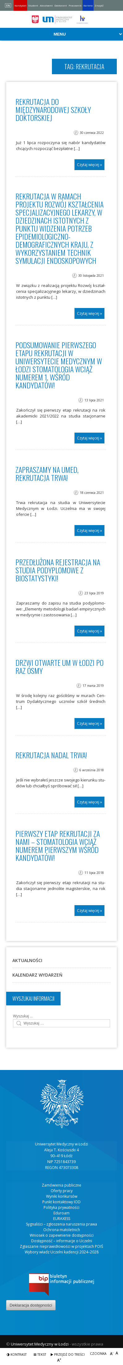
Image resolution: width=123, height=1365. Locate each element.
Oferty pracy (62, 1190)
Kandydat (20, 5)
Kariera (88, 5)
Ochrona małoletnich (61, 1229)
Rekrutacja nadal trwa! (51, 754)
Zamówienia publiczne (61, 1185)
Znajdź (99, 5)
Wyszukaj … (23, 1016)
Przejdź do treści (68, 1354)
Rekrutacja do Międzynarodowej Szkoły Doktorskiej (53, 109)
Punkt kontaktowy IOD (61, 1202)
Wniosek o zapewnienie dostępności (62, 1235)
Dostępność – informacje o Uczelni (61, 1240)
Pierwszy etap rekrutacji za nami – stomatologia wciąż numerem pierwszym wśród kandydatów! (57, 845)
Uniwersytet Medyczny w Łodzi (40, 1344)
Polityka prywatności (61, 1207)
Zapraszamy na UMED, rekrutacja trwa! (46, 473)
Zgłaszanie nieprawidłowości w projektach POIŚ (61, 1246)
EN (8, 5)
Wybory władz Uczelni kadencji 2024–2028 (62, 1252)
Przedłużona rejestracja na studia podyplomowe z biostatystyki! (57, 570)
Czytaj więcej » (89, 164)
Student (33, 5)
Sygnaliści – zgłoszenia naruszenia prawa (61, 1224)
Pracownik (75, 5)
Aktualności (27, 960)
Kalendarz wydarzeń (37, 975)
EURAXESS (61, 1218)
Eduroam (61, 1213)
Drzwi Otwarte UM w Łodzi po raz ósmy (59, 666)
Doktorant (60, 5)
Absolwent (46, 5)
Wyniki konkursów (61, 1196)
